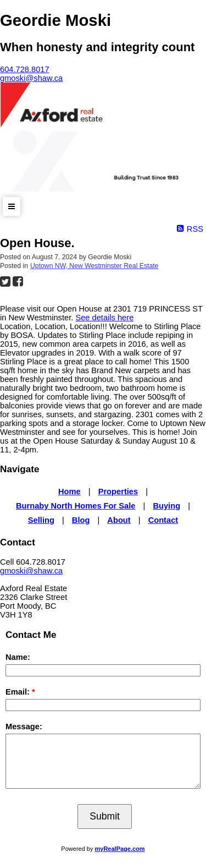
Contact (163, 520)
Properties (118, 491)
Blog (81, 520)
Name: (17, 657)
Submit (105, 816)
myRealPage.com (120, 848)
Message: (23, 726)
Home (69, 491)
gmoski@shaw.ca (31, 570)
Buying (166, 505)
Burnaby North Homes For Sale (75, 505)
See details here (104, 317)
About (118, 520)
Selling (41, 520)
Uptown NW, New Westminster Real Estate (94, 266)
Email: (18, 691)
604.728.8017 (24, 69)
